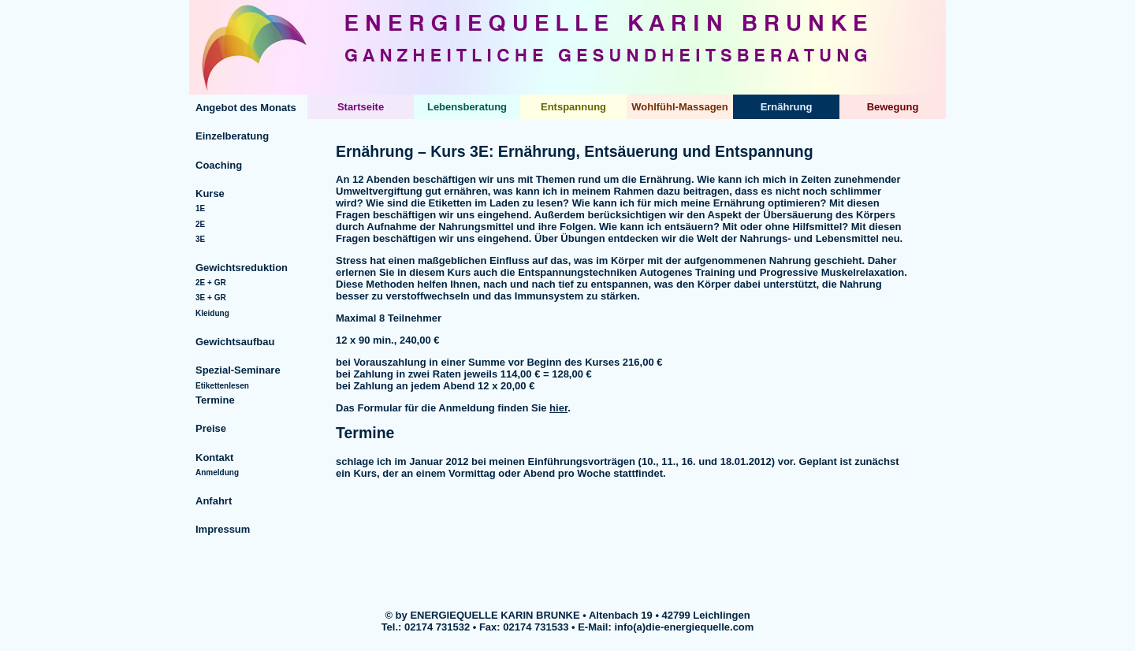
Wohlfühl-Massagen (679, 107)
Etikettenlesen (222, 385)
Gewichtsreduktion (241, 267)
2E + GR (210, 282)
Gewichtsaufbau (234, 342)
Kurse (210, 193)
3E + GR (210, 297)
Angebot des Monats (245, 107)
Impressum (222, 529)
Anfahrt (213, 501)
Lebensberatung (467, 107)
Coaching (218, 165)
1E (200, 208)
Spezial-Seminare (238, 370)
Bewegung (893, 107)
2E (200, 224)
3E (200, 239)
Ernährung (787, 107)
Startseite (360, 107)
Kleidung (212, 313)
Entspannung (573, 107)
